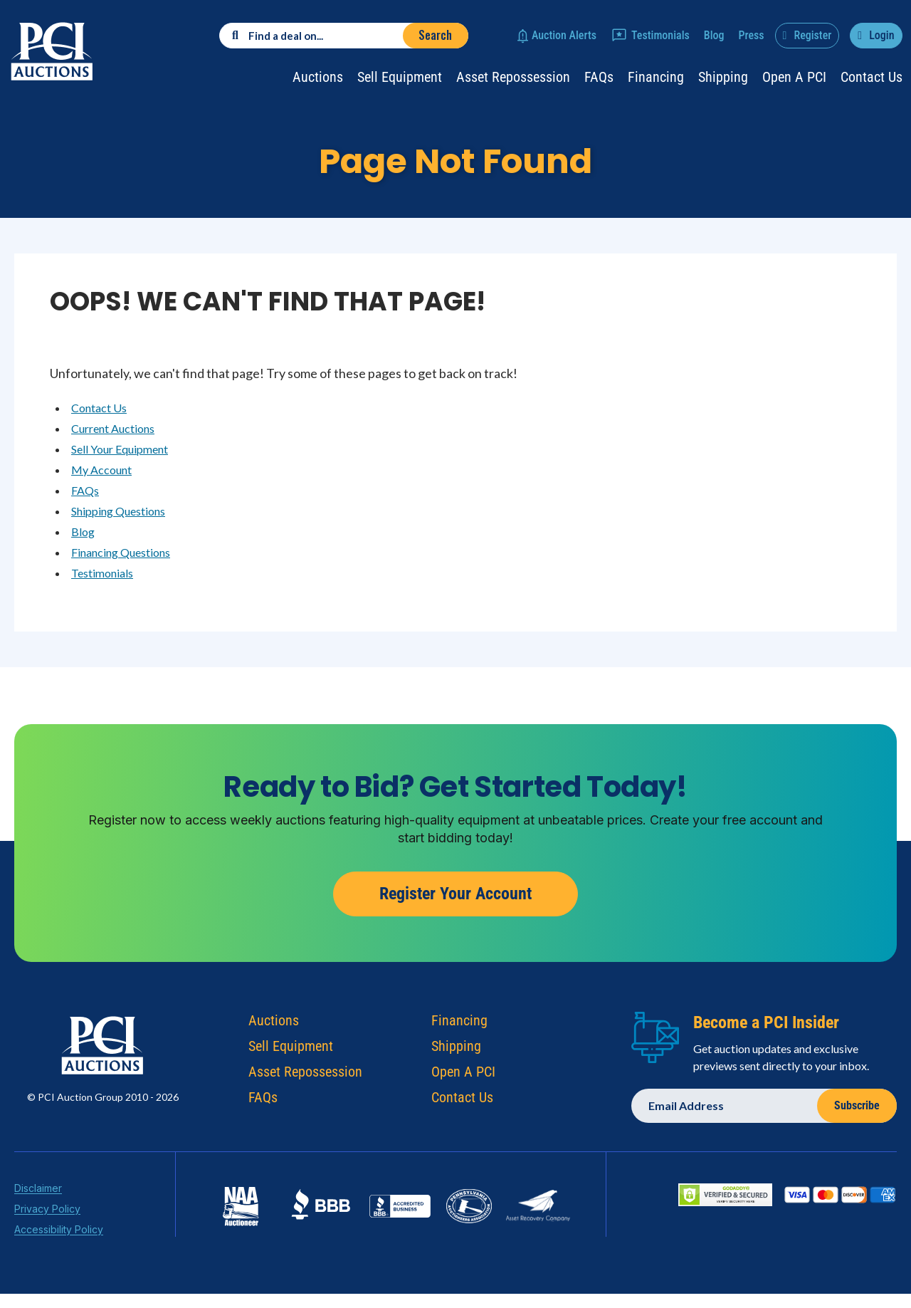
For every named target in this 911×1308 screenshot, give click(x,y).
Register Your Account (455, 898)
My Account (101, 469)
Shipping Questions (118, 511)
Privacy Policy (47, 1212)
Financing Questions (120, 552)
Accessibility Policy (58, 1233)
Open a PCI (794, 76)
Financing (656, 76)
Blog (714, 35)
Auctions (318, 76)
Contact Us (871, 76)
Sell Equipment (399, 76)
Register (812, 35)
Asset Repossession (513, 76)
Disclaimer (38, 1192)
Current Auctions (112, 428)
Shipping (723, 76)
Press (751, 35)
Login (881, 35)
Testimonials (660, 35)
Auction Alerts (564, 35)
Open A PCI (463, 1075)
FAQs (599, 76)
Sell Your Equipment (119, 449)
